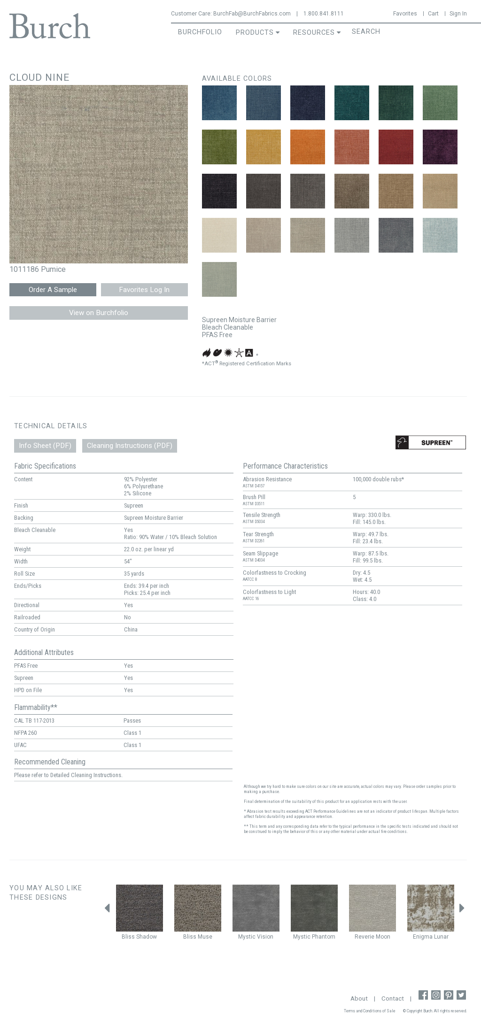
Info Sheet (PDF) (45, 445)
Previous (106, 910)
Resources (314, 33)
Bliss (128, 936)
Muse (205, 936)
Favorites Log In (144, 289)
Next (462, 910)
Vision (265, 936)
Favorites (405, 13)
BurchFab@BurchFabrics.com (252, 13)
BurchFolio (200, 32)
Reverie (364, 936)
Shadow (146, 936)
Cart (433, 13)
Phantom (323, 936)
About (359, 998)
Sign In (458, 13)
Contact (392, 998)
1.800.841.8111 (323, 13)
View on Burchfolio (98, 312)
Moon (383, 936)
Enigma (423, 936)
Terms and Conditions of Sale (370, 1011)
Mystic (247, 936)
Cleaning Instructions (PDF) (129, 445)
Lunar (441, 936)
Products (255, 33)
